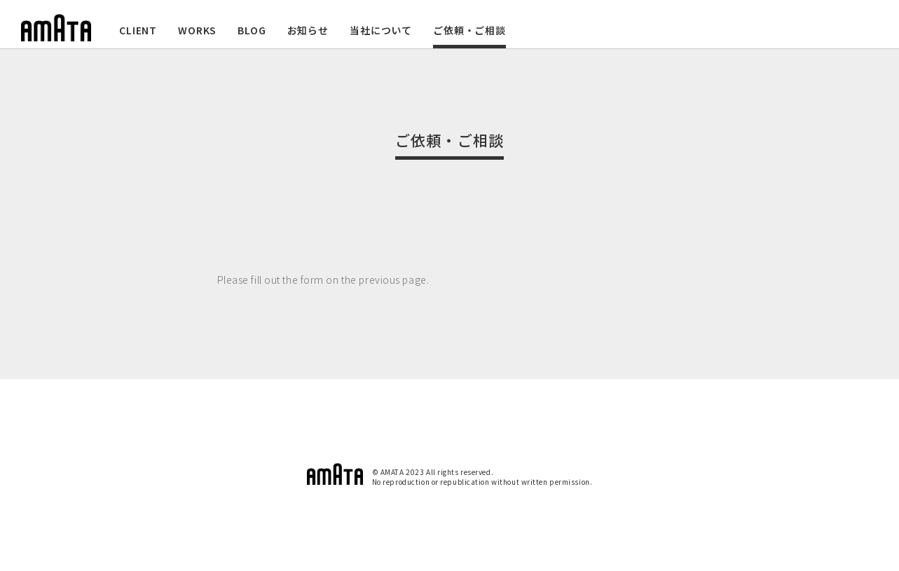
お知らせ (308, 30)
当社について (381, 30)
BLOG (252, 30)
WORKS (197, 30)
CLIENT (138, 30)
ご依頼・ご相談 (469, 30)
